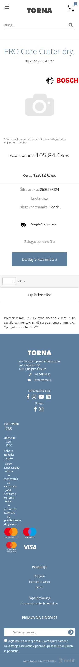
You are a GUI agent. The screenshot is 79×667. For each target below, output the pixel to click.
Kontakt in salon (39, 581)
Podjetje (39, 576)
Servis (39, 587)
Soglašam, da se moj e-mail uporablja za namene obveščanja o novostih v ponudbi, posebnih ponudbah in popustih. (38, 646)
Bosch (54, 207)
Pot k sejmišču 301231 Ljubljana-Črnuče (32, 367)
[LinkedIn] (49, 397)
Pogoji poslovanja (39, 598)
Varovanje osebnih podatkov (39, 603)
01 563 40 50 (42, 374)
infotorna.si (42, 380)
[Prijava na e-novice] (71, 632)
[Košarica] (71, 7)
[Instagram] (35, 397)
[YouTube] (42, 397)
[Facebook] (29, 397)
